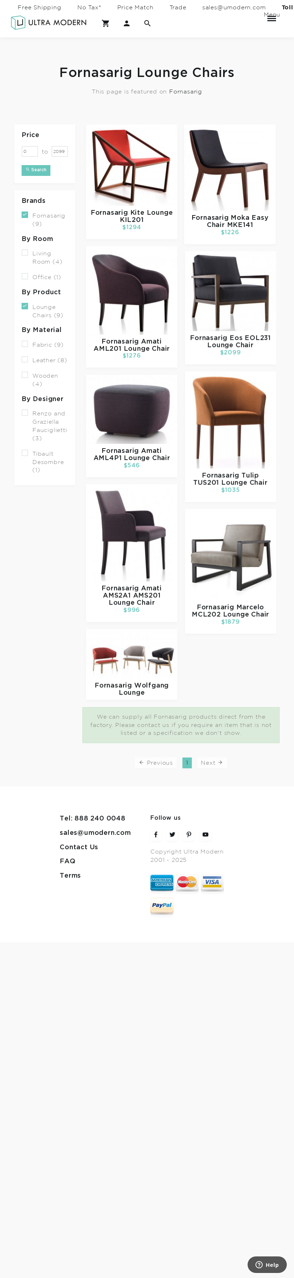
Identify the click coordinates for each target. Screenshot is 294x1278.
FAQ (67, 861)
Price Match (135, 7)
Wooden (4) (40, 379)
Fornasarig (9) (43, 219)
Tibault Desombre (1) (43, 461)
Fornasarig (185, 91)
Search (36, 169)
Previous (156, 762)
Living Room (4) (42, 257)
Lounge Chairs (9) (42, 310)
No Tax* (89, 7)
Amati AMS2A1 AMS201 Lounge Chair (132, 596)
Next (212, 762)
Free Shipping (39, 7)
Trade (177, 7)
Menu (272, 15)
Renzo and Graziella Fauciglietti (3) (44, 425)
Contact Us (79, 847)
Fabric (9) (43, 344)
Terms (70, 876)
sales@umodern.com (234, 7)
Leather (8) (44, 359)
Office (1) (41, 276)
